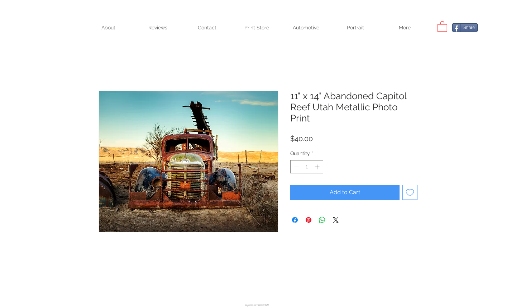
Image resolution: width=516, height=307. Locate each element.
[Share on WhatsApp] (322, 220)
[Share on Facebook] (295, 220)
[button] (442, 26)
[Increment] (317, 166)
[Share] (465, 27)
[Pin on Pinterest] (308, 220)
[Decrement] (295, 166)
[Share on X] (335, 220)
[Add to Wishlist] (409, 192)
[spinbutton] (306, 166)
